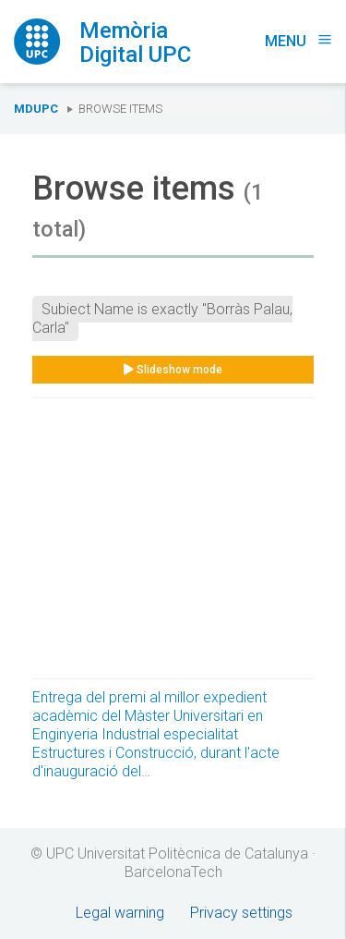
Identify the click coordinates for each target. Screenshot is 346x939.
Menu (298, 41)
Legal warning (120, 912)
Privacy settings (241, 912)
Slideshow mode (173, 369)
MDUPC (36, 109)
